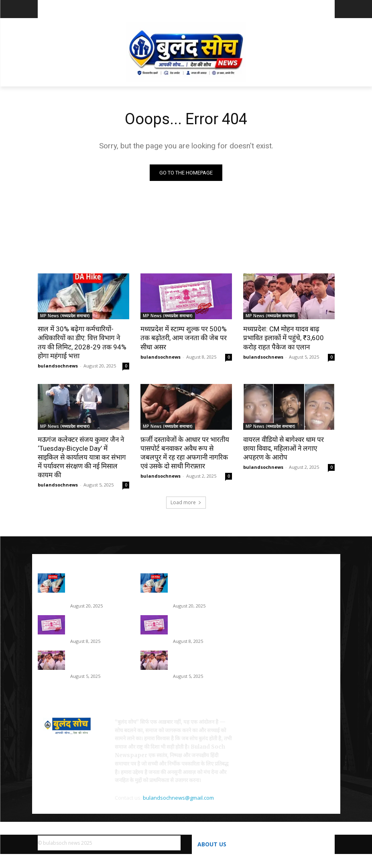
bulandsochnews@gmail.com (178, 797)
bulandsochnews (58, 366)
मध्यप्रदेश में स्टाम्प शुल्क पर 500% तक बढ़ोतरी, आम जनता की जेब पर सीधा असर (183, 338)
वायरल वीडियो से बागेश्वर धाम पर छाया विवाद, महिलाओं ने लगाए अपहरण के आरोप (283, 448)
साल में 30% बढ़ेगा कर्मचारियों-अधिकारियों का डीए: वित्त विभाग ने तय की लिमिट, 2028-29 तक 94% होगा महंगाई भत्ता (82, 342)
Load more (186, 502)
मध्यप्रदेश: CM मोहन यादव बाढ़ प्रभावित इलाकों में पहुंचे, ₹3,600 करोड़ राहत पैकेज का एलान (283, 338)
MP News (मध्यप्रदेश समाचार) (65, 315)
